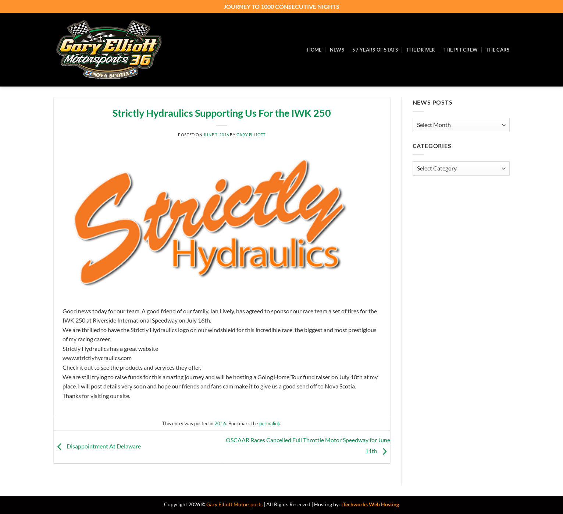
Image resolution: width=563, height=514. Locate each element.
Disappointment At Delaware (97, 446)
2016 (220, 423)
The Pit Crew (460, 50)
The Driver (420, 50)
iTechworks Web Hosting (370, 504)
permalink (269, 423)
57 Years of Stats (375, 50)
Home (314, 50)
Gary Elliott (251, 134)
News (337, 50)
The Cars (497, 50)
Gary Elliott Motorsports (234, 504)
